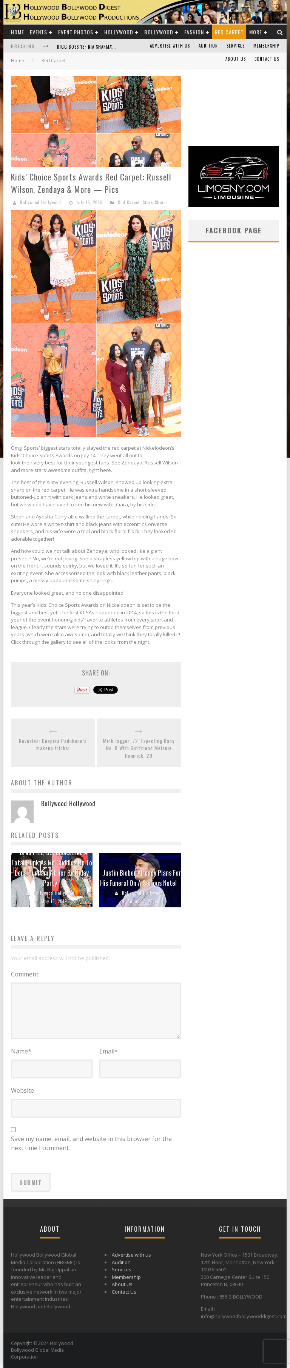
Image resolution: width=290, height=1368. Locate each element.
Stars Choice (155, 202)
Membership (266, 46)
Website (22, 1090)
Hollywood (118, 32)
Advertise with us (170, 46)
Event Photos (75, 32)
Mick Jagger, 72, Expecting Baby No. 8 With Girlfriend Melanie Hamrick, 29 (138, 748)
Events (38, 32)
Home (17, 32)
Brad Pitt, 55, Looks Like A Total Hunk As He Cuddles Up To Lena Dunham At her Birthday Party (51, 867)
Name (21, 1051)
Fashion (194, 32)
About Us (235, 59)
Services (236, 46)
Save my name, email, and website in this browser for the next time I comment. (91, 1143)
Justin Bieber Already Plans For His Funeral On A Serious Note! (140, 878)
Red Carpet (229, 32)
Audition (208, 46)
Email (108, 1051)
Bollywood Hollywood (40, 202)
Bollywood (158, 32)
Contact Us (267, 59)
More (255, 32)
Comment (25, 974)
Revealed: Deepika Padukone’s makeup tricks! (53, 744)
